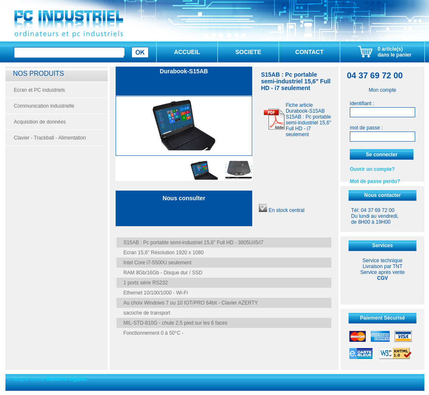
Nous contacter (382, 195)
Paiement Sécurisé (382, 318)
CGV (382, 278)
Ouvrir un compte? (372, 169)
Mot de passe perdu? (375, 181)
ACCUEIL (187, 52)
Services (382, 245)
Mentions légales (66, 379)
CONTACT (309, 52)
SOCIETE (248, 52)
